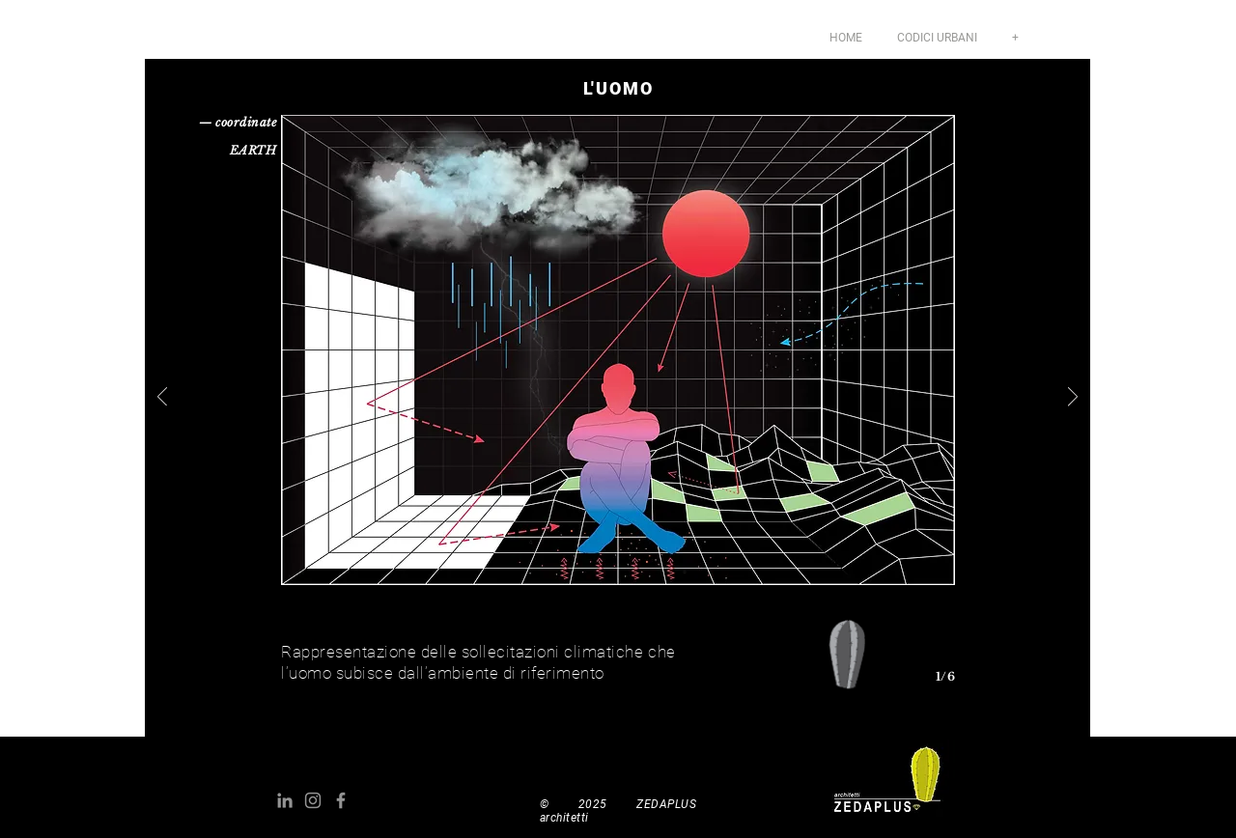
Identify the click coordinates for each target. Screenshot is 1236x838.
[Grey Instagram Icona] (312, 800)
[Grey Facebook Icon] (340, 800)
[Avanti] (1073, 398)
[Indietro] (162, 398)
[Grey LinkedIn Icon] (284, 800)
